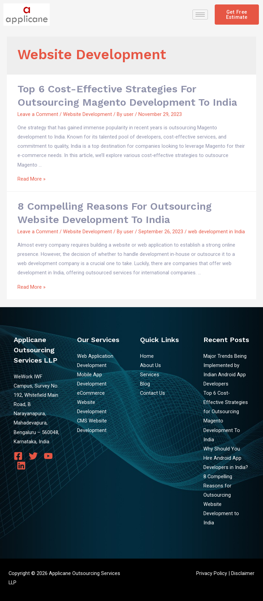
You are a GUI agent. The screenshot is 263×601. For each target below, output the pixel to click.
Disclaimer (242, 573)
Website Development (87, 114)
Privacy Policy (211, 573)
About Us (150, 365)
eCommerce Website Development (92, 402)
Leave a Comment (37, 114)
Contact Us (152, 393)
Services (149, 374)
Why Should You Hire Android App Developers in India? (225, 458)
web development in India (216, 231)
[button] (237, 14)
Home (147, 356)
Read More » (31, 179)
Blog (145, 384)
